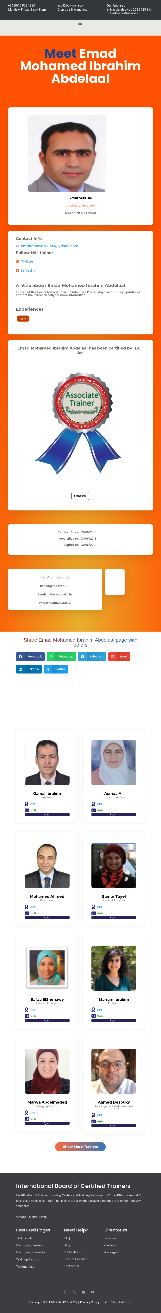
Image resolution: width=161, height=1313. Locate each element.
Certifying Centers (29, 1245)
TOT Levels (24, 1238)
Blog (67, 1245)
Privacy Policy (89, 1302)
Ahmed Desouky (114, 1102)
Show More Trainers (80, 1147)
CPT (33, 804)
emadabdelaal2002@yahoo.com (49, 246)
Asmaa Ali (114, 793)
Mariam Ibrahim (114, 999)
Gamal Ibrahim (47, 793)
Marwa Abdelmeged (47, 1102)
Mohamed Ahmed (47, 896)
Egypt (47, 814)
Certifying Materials (30, 1252)
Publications (72, 1252)
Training (23, 318)
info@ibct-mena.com (71, 5)
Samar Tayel (114, 896)
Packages (111, 1252)
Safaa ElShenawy (47, 999)
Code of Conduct (75, 1259)
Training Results (27, 1259)
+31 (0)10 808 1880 (21, 5)
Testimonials (25, 1266)
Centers (109, 1245)
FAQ (67, 1238)
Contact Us (71, 1266)
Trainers (110, 1238)
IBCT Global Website (117, 1302)
